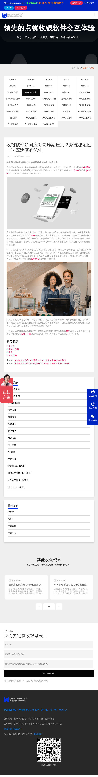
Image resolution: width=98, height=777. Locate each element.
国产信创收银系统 (49, 99)
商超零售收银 (19, 712)
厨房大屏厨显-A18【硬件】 (20, 473)
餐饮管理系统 (13, 92)
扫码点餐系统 (84, 92)
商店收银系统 (13, 105)
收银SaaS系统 (88, 68)
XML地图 (38, 736)
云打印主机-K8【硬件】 (18, 480)
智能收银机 (66, 92)
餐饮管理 (48, 86)
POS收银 (30, 86)
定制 (68, 331)
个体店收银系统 (13, 111)
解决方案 (30, 712)
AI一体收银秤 (31, 111)
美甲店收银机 (66, 118)
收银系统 (48, 80)
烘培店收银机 (31, 118)
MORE (49, 609)
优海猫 (77, 170)
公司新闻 (12, 80)
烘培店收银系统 (48, 118)
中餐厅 (11, 512)
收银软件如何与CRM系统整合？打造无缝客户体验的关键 (40, 360)
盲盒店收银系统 (31, 124)
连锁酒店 (12, 533)
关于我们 (54, 712)
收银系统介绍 (14, 389)
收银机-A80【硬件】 (17, 466)
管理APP (12, 431)
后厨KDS (12, 417)
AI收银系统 (12, 118)
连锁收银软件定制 (13, 99)
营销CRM (12, 424)
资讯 (79, 68)
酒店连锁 (12, 86)
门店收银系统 (48, 105)
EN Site (9, 8)
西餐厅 (11, 519)
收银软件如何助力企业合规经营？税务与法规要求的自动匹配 (42, 363)
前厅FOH (12, 410)
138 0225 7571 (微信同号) (50, 3)
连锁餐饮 (12, 526)
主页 (73, 68)
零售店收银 (66, 105)
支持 (42, 712)
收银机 (66, 80)
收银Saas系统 (13, 349)
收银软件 (11, 346)
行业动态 (30, 80)
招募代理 (76, 3)
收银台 (10, 352)
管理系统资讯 (31, 99)
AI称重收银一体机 (85, 111)
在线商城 (12, 459)
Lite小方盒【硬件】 (16, 487)
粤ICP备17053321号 (13, 731)
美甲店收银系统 (84, 118)
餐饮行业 (84, 86)
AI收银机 (66, 111)
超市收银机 (30, 105)
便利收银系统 (84, 99)
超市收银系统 (66, 99)
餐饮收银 (8, 712)
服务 (33, 235)
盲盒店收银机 (13, 124)
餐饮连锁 (84, 80)
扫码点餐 (35, 259)
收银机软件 (12, 355)
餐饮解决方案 (14, 403)
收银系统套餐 (14, 396)
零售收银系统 (84, 105)
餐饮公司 (66, 86)
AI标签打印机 (49, 111)
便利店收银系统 (48, 124)
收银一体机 (48, 92)
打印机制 (12, 452)
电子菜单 (12, 445)
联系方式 (63, 712)
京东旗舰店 (20, 8)
